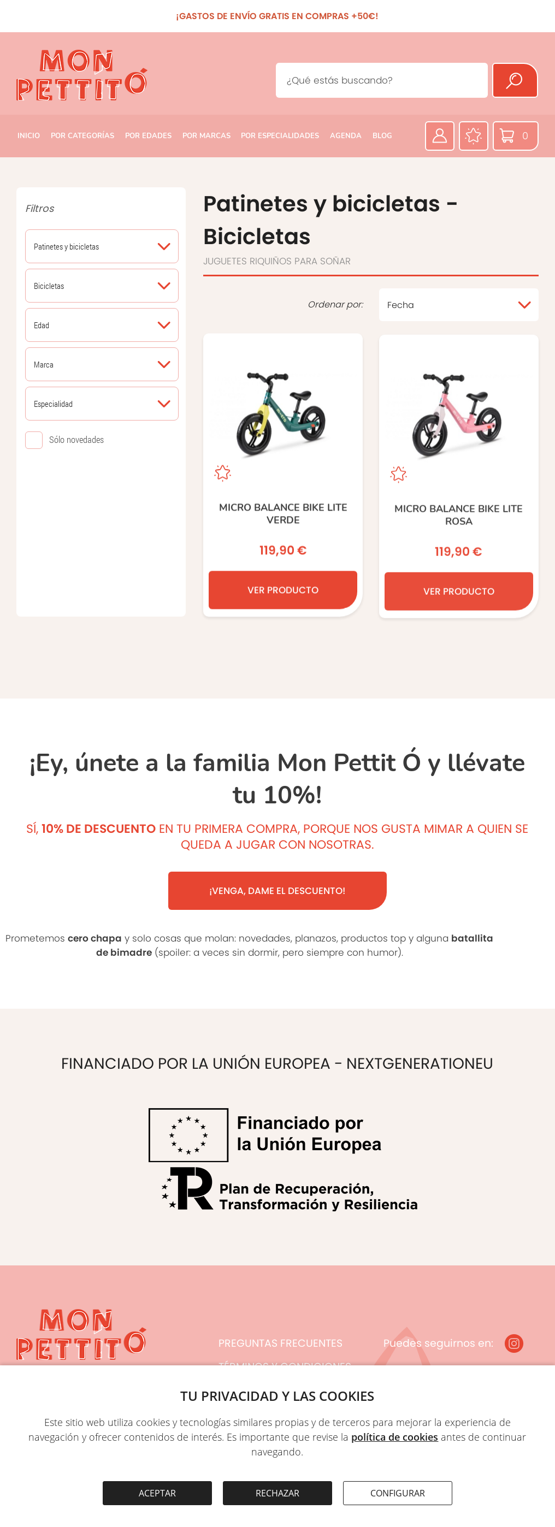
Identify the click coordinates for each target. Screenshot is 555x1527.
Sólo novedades (76, 439)
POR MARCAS (206, 136)
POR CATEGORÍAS (82, 136)
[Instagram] (514, 1343)
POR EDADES (148, 136)
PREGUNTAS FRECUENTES (281, 1343)
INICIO (28, 136)
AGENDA (346, 136)
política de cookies (394, 1436)
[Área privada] (439, 136)
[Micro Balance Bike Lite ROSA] (459, 479)
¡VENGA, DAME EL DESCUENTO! (277, 890)
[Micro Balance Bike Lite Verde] (283, 476)
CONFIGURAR (397, 1493)
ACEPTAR (157, 1493)
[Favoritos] (473, 136)
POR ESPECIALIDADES (280, 136)
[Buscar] (515, 80)
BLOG (382, 136)
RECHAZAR (277, 1493)
